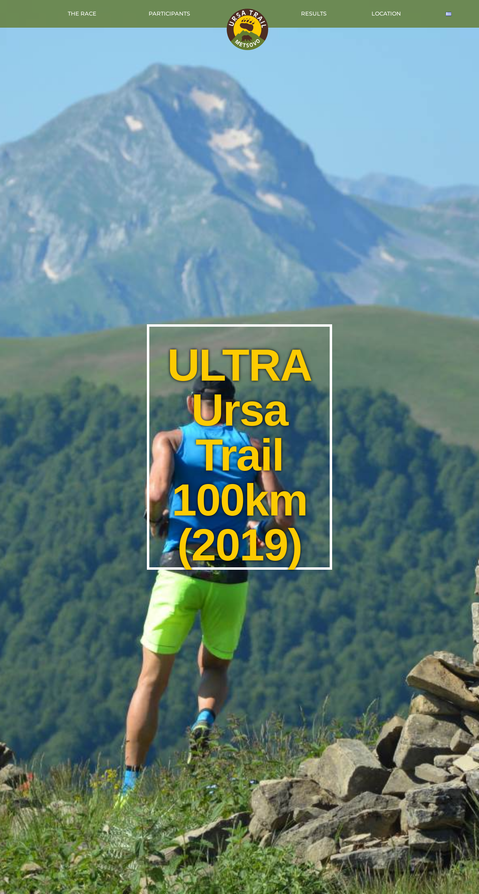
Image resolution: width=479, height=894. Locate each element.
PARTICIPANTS (169, 13)
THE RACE (82, 13)
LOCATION (386, 13)
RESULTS (314, 13)
